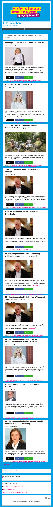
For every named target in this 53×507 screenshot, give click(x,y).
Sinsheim (7, 381)
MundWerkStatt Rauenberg (32, 166)
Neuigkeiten (4, 477)
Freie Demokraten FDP (10, 470)
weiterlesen (8, 73)
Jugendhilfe (25, 166)
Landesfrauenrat (22, 418)
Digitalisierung (14, 122)
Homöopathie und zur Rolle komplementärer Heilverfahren (15, 492)
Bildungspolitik (14, 165)
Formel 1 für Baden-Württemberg (10, 487)
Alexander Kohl (9, 417)
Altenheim (13, 336)
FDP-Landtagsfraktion (10, 483)
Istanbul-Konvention (15, 418)
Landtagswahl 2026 (8, 81)
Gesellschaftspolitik (33, 165)
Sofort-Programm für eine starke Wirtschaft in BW (13, 486)
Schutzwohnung (39, 380)
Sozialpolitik (34, 207)
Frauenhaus (31, 462)
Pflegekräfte (38, 336)
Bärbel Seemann (14, 166)
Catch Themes (30, 503)
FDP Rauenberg (12, 23)
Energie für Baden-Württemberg (9, 489)
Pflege (31, 336)
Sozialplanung (11, 381)
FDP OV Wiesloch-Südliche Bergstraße (18, 80)
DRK (25, 380)
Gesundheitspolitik (35, 335)
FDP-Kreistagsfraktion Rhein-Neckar (31, 80)
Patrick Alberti (28, 294)
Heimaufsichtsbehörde (25, 336)
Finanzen (39, 80)
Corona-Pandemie (26, 417)
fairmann (28, 380)
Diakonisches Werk (15, 380)
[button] (10, 77)
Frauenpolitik (26, 461)
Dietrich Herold (18, 336)
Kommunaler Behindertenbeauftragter (19, 294)
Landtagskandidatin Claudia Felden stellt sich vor (24, 43)
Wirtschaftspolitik (21, 81)
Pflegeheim (34, 336)
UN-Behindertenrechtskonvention (37, 294)
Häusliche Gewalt (33, 380)
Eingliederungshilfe (11, 208)
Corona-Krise (20, 417)
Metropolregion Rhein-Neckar (40, 461)
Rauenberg (39, 165)
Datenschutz (37, 501)
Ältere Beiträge (6, 464)
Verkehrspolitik (15, 81)
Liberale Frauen (32, 461)
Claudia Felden (33, 81)
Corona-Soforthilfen (7, 490)
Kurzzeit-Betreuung (18, 208)
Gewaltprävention (37, 462)
